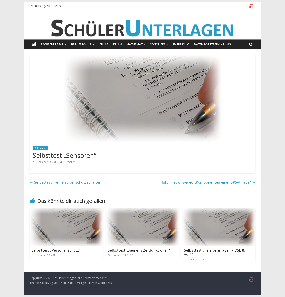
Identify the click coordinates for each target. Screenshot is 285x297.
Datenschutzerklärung (212, 44)
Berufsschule (81, 44)
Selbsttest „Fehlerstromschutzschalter (65, 182)
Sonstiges (157, 44)
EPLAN (117, 44)
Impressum (181, 44)
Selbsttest (40, 148)
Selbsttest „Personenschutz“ (56, 250)
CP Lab (103, 44)
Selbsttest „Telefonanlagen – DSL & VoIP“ (214, 252)
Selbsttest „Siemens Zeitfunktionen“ (139, 250)
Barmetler (69, 162)
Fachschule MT (52, 44)
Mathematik (135, 44)
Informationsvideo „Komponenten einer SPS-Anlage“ (208, 182)
